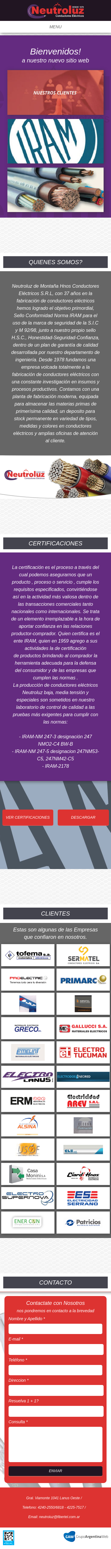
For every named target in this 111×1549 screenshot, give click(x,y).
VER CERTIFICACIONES (28, 817)
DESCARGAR (83, 817)
